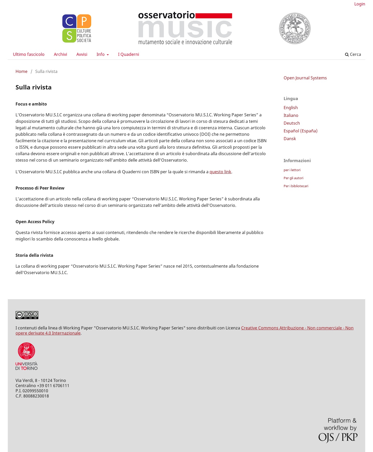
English (291, 107)
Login (359, 4)
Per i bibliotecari (296, 186)
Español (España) (301, 131)
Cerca (353, 54)
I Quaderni (128, 54)
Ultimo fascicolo (29, 54)
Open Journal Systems (305, 78)
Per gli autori (293, 178)
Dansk (290, 138)
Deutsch (292, 123)
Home (21, 71)
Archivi (60, 54)
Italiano (291, 115)
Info (101, 54)
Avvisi (81, 54)
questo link (220, 172)
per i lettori (292, 170)
